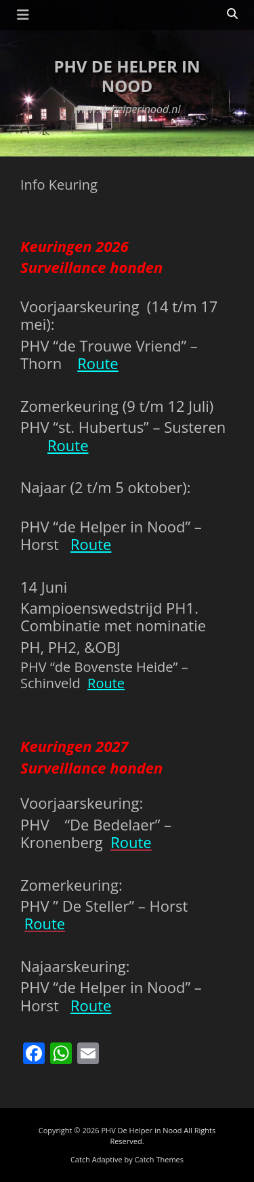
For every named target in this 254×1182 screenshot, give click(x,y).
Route (98, 363)
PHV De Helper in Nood (127, 76)
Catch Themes (159, 1159)
